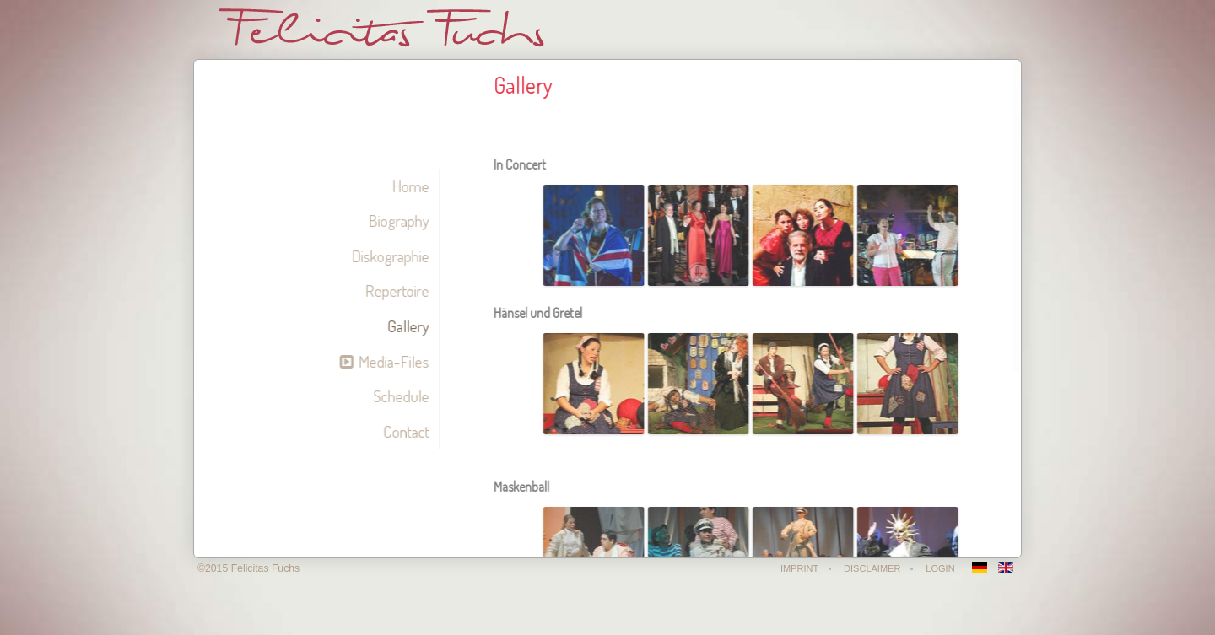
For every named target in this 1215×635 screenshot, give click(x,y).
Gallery (405, 325)
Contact (403, 431)
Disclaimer (873, 568)
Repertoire (394, 290)
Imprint (801, 568)
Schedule (398, 395)
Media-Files (390, 361)
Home (407, 185)
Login (941, 568)
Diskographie (387, 255)
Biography (395, 220)
